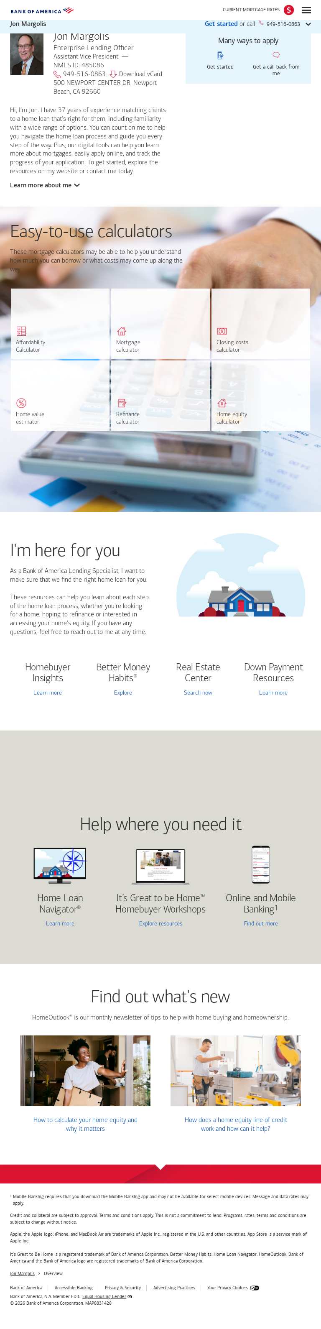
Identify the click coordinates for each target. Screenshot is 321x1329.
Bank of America (26, 1288)
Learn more (47, 693)
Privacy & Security (123, 1288)
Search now (198, 693)
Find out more (247, 924)
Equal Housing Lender (104, 1296)
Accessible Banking (74, 1288)
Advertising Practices (174, 1288)
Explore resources (160, 924)
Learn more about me (42, 185)
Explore (123, 693)
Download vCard (136, 74)
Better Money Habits (123, 673)
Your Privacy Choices (227, 1288)
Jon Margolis (22, 1273)
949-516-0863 (80, 74)
